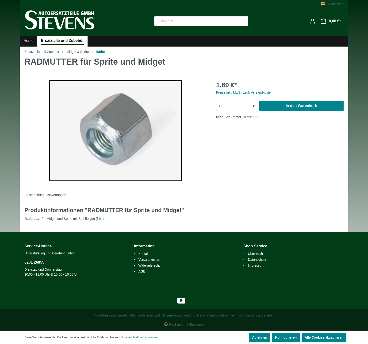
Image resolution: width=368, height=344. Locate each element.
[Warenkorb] (331, 21)
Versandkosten (149, 259)
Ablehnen (259, 337)
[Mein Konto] (312, 21)
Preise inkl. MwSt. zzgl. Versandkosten (244, 92)
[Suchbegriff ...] (195, 21)
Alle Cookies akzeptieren (324, 337)
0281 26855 (34, 262)
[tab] (34, 195)
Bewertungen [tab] (56, 195)
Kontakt (144, 254)
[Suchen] (242, 21)
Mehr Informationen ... (147, 337)
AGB (142, 271)
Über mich (255, 254)
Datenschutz (257, 259)
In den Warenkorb (301, 106)
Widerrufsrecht (149, 265)
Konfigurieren (286, 337)
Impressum (256, 265)
